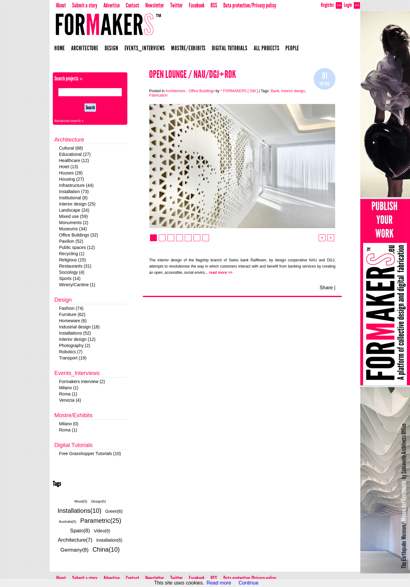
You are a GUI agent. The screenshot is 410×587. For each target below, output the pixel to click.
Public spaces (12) (77, 247)
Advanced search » (69, 121)
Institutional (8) (73, 197)
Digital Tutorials (230, 48)
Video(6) (102, 530)
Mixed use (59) (73, 216)
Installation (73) (74, 191)
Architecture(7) (75, 540)
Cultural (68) (71, 148)
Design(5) (98, 501)
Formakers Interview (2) (82, 381)
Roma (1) (68, 393)
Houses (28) (71, 172)
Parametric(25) (100, 520)
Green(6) (114, 511)
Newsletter (154, 5)
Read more (219, 582)
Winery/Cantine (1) (77, 284)
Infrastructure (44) (76, 185)
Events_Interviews (145, 48)
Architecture (84, 48)
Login (352, 5)
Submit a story (84, 5)
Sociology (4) (71, 272)
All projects (267, 48)
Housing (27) (71, 179)
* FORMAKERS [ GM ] (239, 91)
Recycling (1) (71, 253)
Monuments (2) (73, 222)
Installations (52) (75, 333)
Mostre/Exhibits (188, 48)
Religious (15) (72, 259)
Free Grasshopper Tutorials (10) (90, 453)
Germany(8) (75, 550)
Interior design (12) (77, 339)
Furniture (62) (72, 314)
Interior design (293, 91)
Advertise (111, 5)
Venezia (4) (70, 400)
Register (331, 5)
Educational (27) (75, 154)
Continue (248, 582)
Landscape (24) (74, 210)
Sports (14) (69, 278)
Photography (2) (74, 345)
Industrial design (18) (79, 326)
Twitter (176, 5)
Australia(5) (67, 521)
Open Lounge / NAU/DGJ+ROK (192, 74)
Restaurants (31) (75, 266)
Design (111, 48)
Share (326, 287)
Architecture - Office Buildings (190, 91)
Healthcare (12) (74, 160)
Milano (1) (68, 387)
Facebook (196, 5)
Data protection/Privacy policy (249, 5)
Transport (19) (72, 357)
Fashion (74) (71, 308)
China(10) (106, 549)
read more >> (220, 272)
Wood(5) (80, 501)
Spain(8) (80, 531)
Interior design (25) (77, 203)
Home (59, 48)
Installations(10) (79, 510)
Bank (275, 91)
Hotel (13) (68, 166)
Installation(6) (109, 540)
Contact (132, 5)
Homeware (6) (73, 320)
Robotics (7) (70, 351)
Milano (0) (68, 423)
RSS (214, 5)
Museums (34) (73, 228)
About (61, 5)
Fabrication (158, 95)
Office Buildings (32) (78, 235)
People (292, 48)
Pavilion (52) (71, 241)
